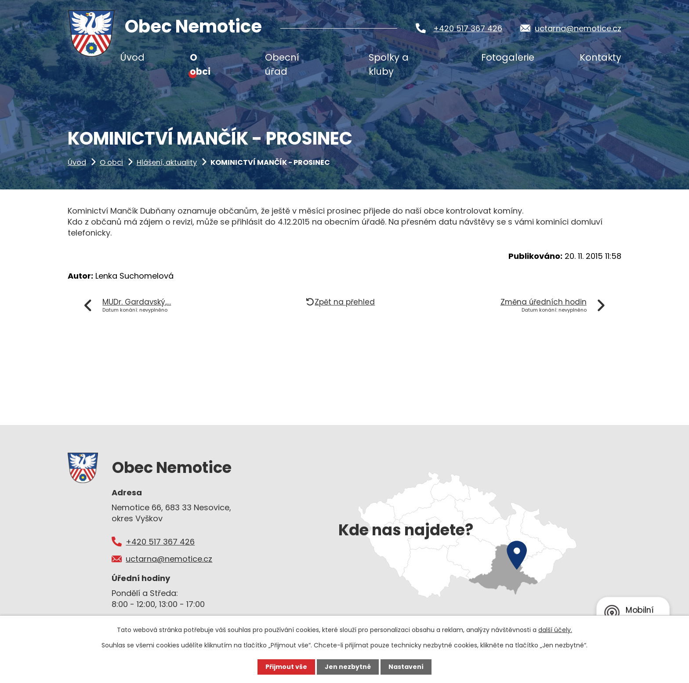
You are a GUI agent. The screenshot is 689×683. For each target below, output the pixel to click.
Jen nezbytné (348, 666)
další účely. (555, 629)
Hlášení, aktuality (167, 162)
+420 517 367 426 (467, 28)
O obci (111, 162)
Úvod (77, 162)
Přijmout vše (286, 666)
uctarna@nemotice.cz (578, 28)
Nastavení (406, 666)
